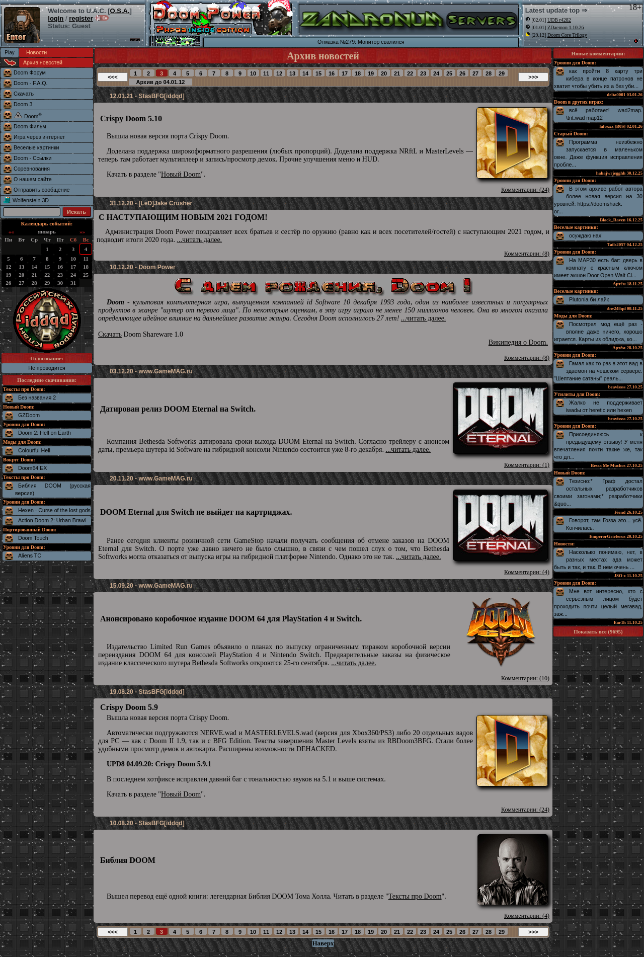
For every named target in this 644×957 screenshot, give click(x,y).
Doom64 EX (32, 468)
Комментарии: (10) (525, 678)
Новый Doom (181, 174)
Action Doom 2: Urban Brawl (52, 520)
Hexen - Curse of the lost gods (54, 510)
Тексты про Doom (415, 896)
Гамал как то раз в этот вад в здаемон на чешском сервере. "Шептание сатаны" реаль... (598, 370)
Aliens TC (29, 555)
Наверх (323, 943)
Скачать (110, 334)
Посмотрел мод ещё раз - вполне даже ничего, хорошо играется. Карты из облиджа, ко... (598, 331)
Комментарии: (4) (526, 572)
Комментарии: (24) (525, 189)
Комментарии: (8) (526, 253)
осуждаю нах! (586, 235)
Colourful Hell (34, 450)
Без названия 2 (37, 397)
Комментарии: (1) (526, 464)
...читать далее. (199, 240)
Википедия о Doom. (518, 342)
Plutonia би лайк (589, 299)
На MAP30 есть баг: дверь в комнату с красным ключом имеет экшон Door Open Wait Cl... (598, 267)
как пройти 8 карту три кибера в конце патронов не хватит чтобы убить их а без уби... (598, 78)
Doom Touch (33, 538)
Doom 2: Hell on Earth (44, 433)
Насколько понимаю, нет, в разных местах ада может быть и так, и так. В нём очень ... (598, 559)
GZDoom (29, 415)
